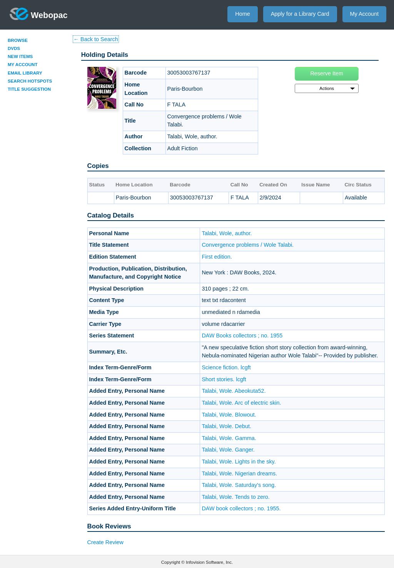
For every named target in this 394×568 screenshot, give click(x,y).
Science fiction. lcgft (226, 367)
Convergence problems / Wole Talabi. (248, 245)
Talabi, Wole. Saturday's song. (239, 485)
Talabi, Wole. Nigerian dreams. (239, 473)
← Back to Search (95, 39)
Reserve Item (326, 73)
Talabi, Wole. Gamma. (229, 438)
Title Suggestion (29, 89)
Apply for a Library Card (300, 14)
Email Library (25, 73)
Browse (18, 40)
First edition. (217, 257)
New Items (20, 56)
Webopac (39, 14)
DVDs (14, 48)
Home (242, 14)
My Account (364, 14)
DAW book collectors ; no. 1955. (241, 508)
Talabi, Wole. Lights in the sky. (238, 461)
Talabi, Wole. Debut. (226, 426)
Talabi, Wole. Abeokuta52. (233, 391)
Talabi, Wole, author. (227, 233)
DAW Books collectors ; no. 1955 (242, 335)
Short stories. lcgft (224, 379)
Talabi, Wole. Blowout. (229, 415)
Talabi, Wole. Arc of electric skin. (241, 403)
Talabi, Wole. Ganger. (228, 450)
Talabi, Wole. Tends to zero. (235, 497)
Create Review (105, 542)
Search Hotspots (30, 81)
